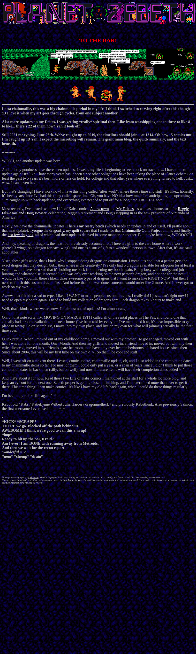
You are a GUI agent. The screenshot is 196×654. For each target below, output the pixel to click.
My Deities (125, 209)
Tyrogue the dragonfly (47, 230)
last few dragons (20, 235)
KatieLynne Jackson (72, 480)
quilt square (81, 230)
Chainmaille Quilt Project (141, 230)
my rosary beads (91, 226)
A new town (99, 209)
